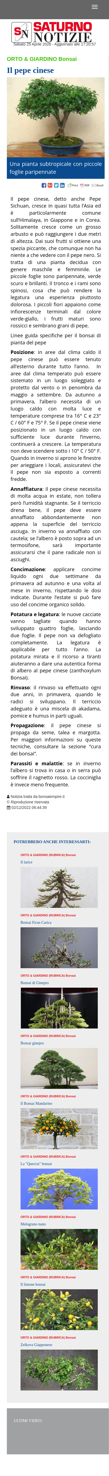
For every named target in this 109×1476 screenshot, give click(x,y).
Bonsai (68, 59)
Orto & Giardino (32, 59)
